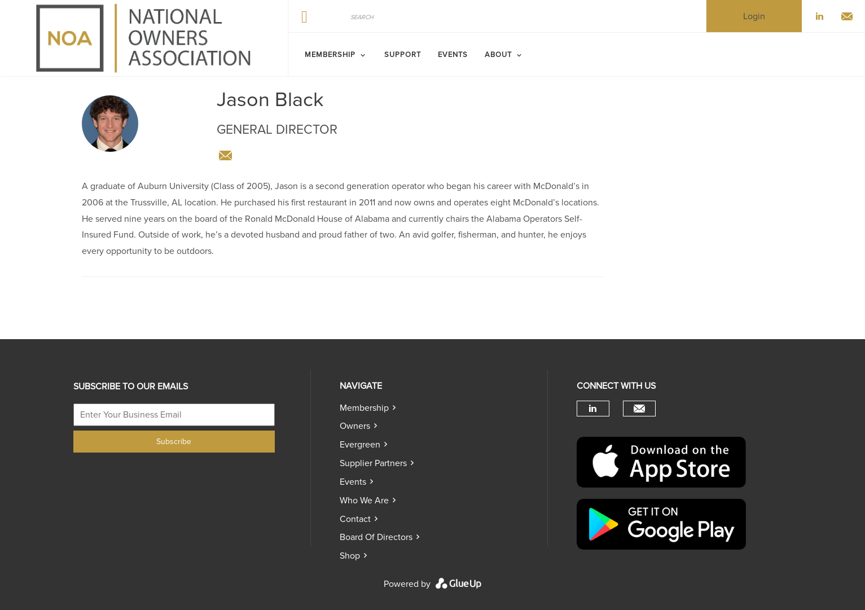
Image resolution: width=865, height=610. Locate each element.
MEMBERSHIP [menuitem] (330, 54)
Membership (364, 408)
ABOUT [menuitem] (498, 54)
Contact (355, 519)
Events (353, 482)
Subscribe (173, 441)
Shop (350, 555)
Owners (355, 426)
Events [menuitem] (453, 54)
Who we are (364, 500)
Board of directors (376, 537)
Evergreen (360, 444)
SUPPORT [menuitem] (402, 54)
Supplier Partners (373, 463)
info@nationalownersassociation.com (225, 155)
